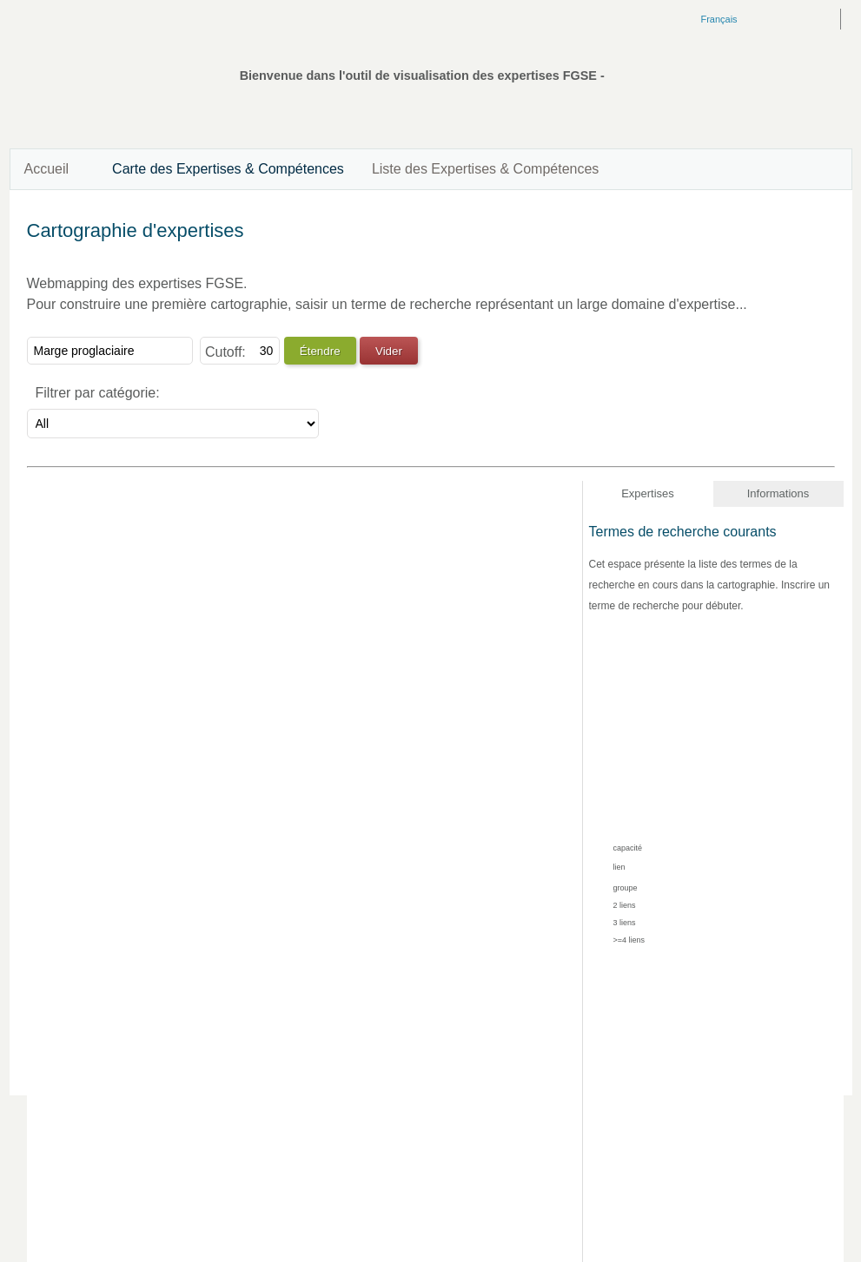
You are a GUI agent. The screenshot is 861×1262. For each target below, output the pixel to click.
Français (719, 19)
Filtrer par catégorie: (98, 392)
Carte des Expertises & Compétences (228, 168)
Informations (778, 493)
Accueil (47, 168)
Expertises (647, 493)
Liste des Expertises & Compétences (485, 168)
